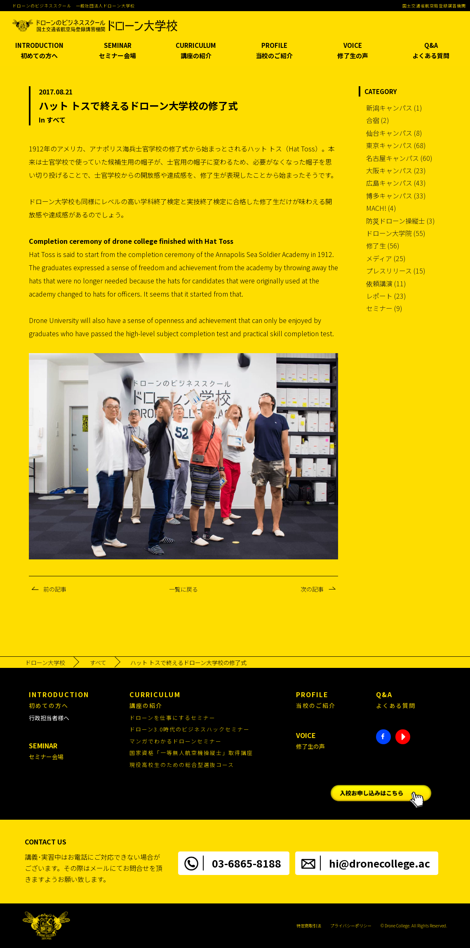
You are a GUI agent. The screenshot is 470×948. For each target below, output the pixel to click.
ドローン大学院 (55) (395, 233)
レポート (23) (386, 296)
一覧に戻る (183, 589)
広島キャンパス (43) (396, 183)
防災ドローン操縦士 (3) (400, 221)
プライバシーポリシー (350, 925)
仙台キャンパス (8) (394, 133)
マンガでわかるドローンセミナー (175, 741)
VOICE (352, 51)
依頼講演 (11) (386, 283)
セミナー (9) (384, 308)
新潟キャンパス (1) (394, 108)
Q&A (431, 51)
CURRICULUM (195, 51)
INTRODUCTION (39, 51)
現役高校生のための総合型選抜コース (181, 765)
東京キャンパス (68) (396, 145)
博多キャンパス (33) (396, 195)
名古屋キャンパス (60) (399, 158)
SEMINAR (117, 51)
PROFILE (274, 51)
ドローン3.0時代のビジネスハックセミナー (189, 729)
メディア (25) (386, 258)
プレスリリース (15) (395, 271)
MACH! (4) (381, 208)
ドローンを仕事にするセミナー (172, 718)
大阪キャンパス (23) (396, 170)
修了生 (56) (383, 245)
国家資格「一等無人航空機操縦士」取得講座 (191, 753)
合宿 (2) (377, 120)
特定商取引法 (308, 925)
